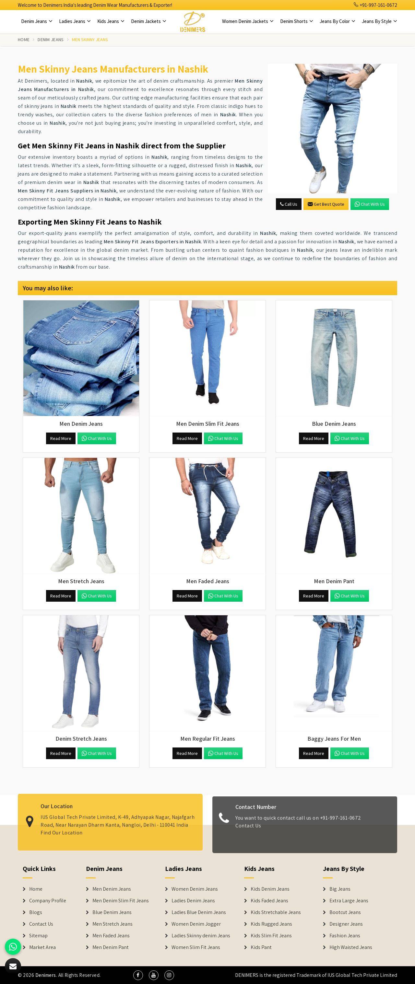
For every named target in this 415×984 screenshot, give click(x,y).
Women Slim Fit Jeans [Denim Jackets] (196, 947)
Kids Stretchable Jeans (276, 912)
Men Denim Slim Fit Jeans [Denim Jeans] (120, 900)
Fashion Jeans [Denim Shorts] (344, 935)
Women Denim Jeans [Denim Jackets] (195, 889)
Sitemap (38, 935)
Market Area (42, 947)
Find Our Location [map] (62, 827)
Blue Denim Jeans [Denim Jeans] (112, 912)
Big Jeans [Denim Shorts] (339, 889)
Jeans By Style (379, 21)
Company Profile (47, 900)
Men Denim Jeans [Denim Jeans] (111, 889)
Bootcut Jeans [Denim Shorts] (345, 912)
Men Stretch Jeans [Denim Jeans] (112, 924)
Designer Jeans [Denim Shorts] (346, 924)
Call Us (288, 204)
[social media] (138, 975)
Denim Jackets (148, 21)
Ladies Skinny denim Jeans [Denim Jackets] (201, 935)
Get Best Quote (326, 204)
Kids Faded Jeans (269, 900)
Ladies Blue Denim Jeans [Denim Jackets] (199, 912)
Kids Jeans (110, 21)
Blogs (35, 912)
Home (24, 39)
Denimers (45, 975)
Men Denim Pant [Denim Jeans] (110, 947)
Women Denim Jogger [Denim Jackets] (196, 924)
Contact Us (248, 830)
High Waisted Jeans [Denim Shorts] (350, 947)
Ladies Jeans (75, 21)
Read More (60, 438)
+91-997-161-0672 (375, 5)
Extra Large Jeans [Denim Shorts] (348, 900)
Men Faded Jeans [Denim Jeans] (111, 935)
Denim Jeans (37, 21)
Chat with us (370, 204)
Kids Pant (261, 947)
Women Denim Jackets (248, 21)
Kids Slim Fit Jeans (271, 935)
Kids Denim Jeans (270, 889)
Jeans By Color (337, 21)
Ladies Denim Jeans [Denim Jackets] (193, 900)
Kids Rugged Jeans (271, 924)
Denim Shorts (296, 21)
